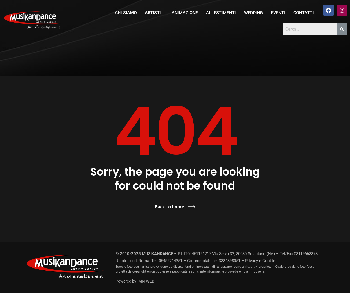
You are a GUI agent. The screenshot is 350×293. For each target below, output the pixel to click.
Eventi (278, 12)
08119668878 (306, 253)
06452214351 (170, 260)
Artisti (153, 12)
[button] (154, 13)
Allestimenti (221, 12)
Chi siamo (126, 12)
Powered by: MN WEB (135, 281)
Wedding (253, 12)
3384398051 (229, 260)
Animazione (185, 12)
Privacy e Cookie (260, 260)
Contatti (303, 12)
